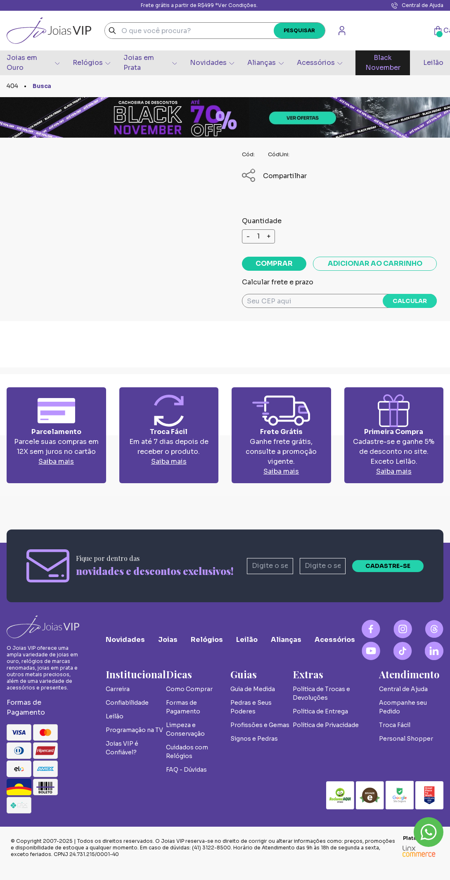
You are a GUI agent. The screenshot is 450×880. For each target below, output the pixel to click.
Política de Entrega (320, 711)
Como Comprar (189, 689)
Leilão (433, 62)
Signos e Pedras (254, 738)
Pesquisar (299, 30)
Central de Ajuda (417, 5)
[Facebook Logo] (371, 629)
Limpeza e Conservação (185, 729)
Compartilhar (274, 176)
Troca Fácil (394, 725)
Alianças (265, 62)
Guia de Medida (252, 689)
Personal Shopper (406, 738)
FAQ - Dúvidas (186, 769)
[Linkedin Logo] (434, 651)
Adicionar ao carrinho (375, 263)
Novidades (212, 62)
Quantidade (262, 221)
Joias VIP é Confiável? (122, 748)
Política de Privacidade (326, 725)
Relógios (91, 62)
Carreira (118, 689)
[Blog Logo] (434, 629)
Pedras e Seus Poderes (251, 707)
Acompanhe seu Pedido (403, 707)
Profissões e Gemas (259, 725)
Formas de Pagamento (183, 707)
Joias (168, 639)
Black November (382, 62)
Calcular (410, 301)
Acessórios (319, 62)
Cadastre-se (387, 566)
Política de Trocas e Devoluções (321, 693)
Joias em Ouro (33, 62)
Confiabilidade (127, 702)
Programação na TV (134, 730)
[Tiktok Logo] (402, 651)
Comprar (274, 263)
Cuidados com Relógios (187, 752)
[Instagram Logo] (402, 629)
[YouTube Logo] (371, 651)
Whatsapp (428, 832)
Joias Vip (49, 30)
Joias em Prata (150, 62)
